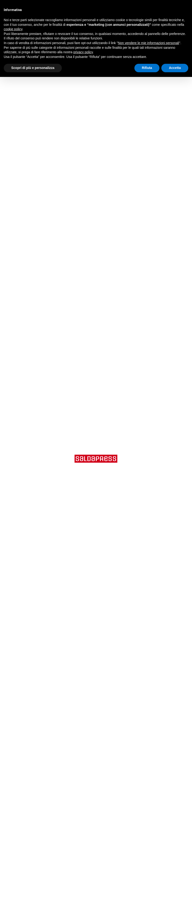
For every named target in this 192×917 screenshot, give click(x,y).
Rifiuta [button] (147, 68)
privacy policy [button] (83, 52)
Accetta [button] (175, 68)
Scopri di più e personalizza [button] (32, 68)
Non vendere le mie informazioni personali (148, 43)
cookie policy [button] (13, 29)
